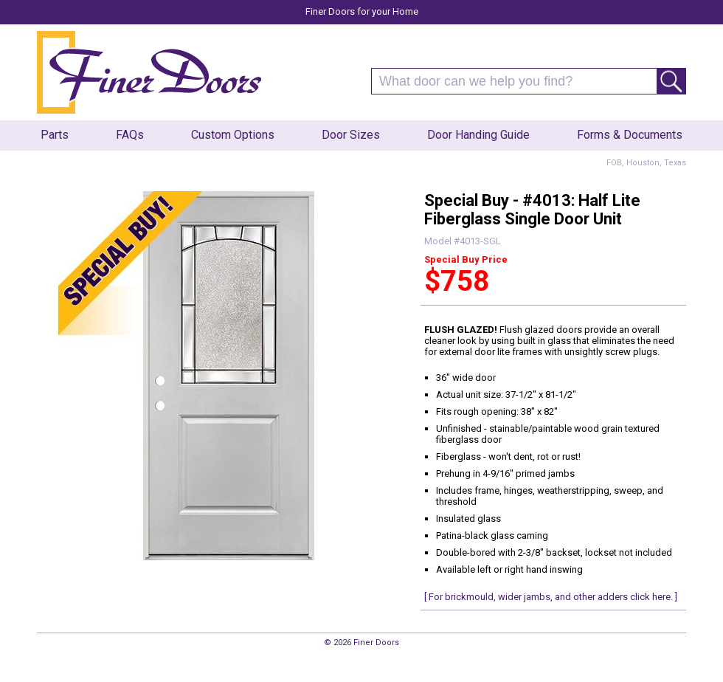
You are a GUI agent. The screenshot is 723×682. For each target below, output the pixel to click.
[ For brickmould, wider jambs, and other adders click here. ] (550, 596)
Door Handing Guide (478, 135)
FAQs (130, 135)
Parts (55, 135)
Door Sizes (351, 135)
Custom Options (232, 135)
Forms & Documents (629, 135)
